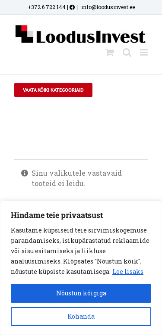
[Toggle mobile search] (127, 52)
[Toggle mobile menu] (144, 52)
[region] (81, 268)
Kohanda (81, 316)
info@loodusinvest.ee (108, 6)
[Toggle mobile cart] (109, 52)
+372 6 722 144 (47, 6)
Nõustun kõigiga (81, 293)
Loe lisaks (127, 271)
